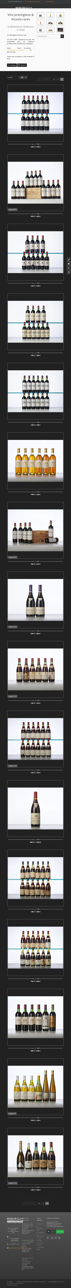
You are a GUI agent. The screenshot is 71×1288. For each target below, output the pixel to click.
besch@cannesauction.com (32, 1)
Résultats (22, 65)
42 (62, 79)
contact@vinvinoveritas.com (15, 50)
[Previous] (38, 79)
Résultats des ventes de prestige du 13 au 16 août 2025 (27, 1225)
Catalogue (12, 65)
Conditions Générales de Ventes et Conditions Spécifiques (31, 1281)
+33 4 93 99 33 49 (49, 1)
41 (58, 79)
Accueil (8, 9)
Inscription (60, 1231)
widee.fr (15, 1285)
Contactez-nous (40, 1229)
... (50, 79)
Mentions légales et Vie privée (56, 1281)
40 (54, 79)
